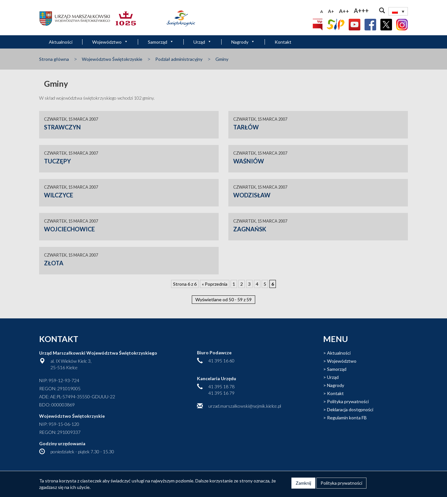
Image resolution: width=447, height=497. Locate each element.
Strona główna (54, 59)
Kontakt (283, 42)
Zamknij (303, 483)
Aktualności (60, 42)
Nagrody (243, 42)
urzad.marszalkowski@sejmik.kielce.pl (244, 406)
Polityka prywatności (348, 401)
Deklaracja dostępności (350, 409)
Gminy (221, 59)
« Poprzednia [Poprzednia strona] (214, 284)
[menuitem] (398, 11)
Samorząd (161, 42)
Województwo (110, 42)
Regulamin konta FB (347, 417)
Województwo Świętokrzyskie (112, 59)
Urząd (202, 42)
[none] (398, 11)
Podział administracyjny (178, 59)
